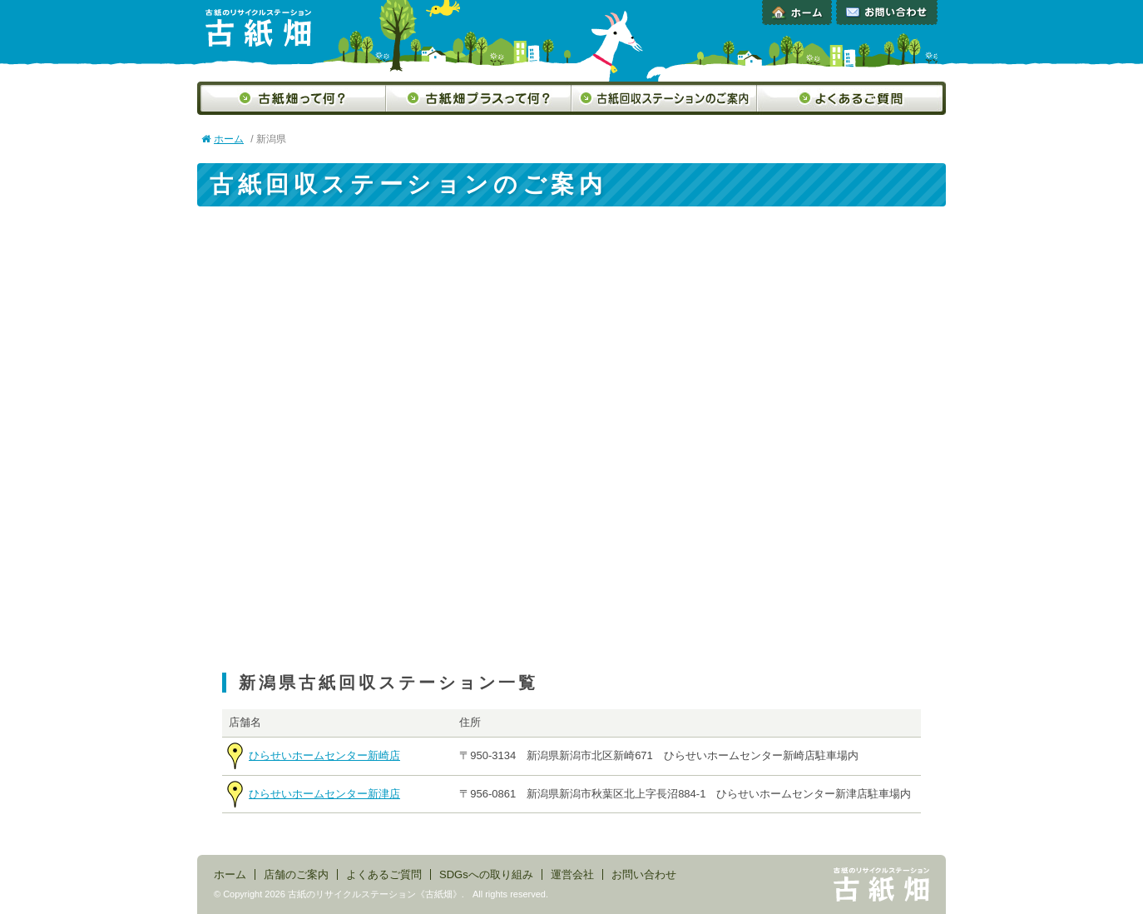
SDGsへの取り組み (486, 874)
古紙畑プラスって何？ (479, 98)
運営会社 (572, 874)
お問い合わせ (887, 12)
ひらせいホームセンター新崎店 (324, 755)
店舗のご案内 (296, 874)
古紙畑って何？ (291, 98)
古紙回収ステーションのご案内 (664, 98)
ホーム (797, 12)
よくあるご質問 (851, 98)
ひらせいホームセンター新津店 (324, 793)
